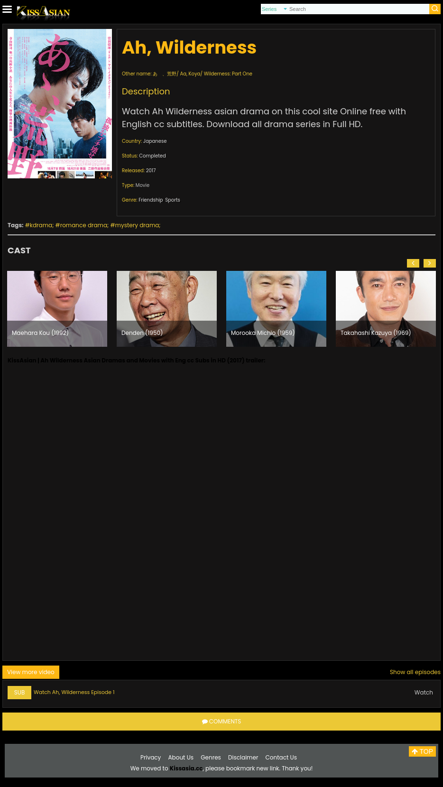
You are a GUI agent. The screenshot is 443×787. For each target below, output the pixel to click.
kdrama (41, 225)
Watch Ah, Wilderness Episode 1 (74, 692)
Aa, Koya (190, 73)
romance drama (83, 225)
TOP (422, 751)
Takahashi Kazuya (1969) (376, 333)
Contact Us (281, 757)
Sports (172, 200)
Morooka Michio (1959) (263, 333)
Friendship (150, 200)
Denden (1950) (142, 333)
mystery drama (137, 225)
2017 (151, 170)
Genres (211, 757)
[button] (413, 263)
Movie (142, 185)
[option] (57, 309)
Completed (152, 155)
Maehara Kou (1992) (40, 333)
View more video (31, 672)
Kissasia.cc (186, 768)
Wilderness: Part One (228, 73)
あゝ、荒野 (164, 73)
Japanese (155, 141)
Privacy (150, 757)
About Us (181, 757)
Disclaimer (243, 757)
